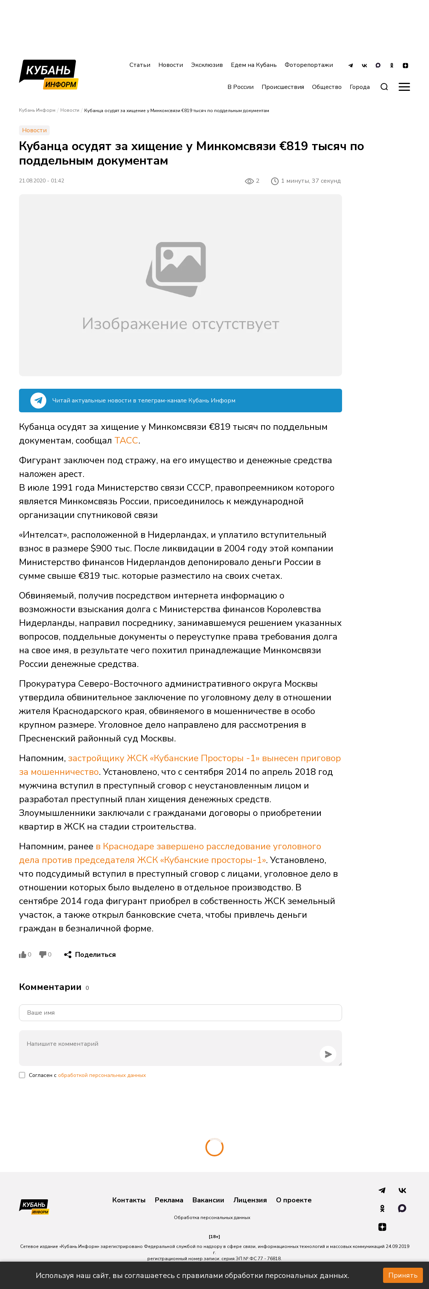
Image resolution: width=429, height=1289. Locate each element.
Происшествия (283, 87)
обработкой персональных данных (102, 1075)
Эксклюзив (207, 65)
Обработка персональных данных (212, 1217)
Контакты (129, 1200)
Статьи (139, 65)
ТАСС (126, 440)
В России (240, 87)
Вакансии (208, 1200)
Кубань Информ (37, 110)
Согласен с (87, 1075)
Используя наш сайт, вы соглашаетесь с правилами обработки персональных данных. (192, 1275)
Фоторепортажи (309, 65)
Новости (170, 65)
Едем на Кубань (254, 65)
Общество (327, 87)
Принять (403, 1275)
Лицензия (250, 1200)
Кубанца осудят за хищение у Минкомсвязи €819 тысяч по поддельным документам (176, 111)
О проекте (294, 1200)
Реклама (169, 1200)
